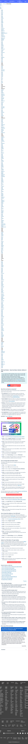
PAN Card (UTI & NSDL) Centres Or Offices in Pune (2, 158)
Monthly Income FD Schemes (21, 714)
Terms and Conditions (15, 738)
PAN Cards (19, 379)
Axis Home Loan (16, 701)
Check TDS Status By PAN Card (2, 250)
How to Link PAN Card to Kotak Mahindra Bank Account (2, 297)
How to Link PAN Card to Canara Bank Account (2, 304)
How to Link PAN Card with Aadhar (8, 568)
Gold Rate (17, 726)
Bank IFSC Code (13, 726)
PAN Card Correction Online (3, 95)
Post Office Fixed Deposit (21, 701)
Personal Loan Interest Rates (12, 709)
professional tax (16, 395)
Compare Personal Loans (12, 691)
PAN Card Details (2, 17)
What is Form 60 (2, 78)
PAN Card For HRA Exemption (7, 578)
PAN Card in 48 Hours (2, 26)
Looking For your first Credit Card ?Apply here (14, 494)
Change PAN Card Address (2, 91)
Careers (5, 737)
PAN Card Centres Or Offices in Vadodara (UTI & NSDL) (2, 200)
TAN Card (2, 367)
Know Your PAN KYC (2, 238)
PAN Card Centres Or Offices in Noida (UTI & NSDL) (2, 191)
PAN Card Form (2, 67)
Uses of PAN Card (9, 416)
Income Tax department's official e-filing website (17, 499)
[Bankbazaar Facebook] (23, 733)
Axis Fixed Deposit (21, 697)
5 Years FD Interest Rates (21, 710)
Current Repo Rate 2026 (16, 713)
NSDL (15, 465)
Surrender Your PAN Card (2, 107)
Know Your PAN (2, 13)
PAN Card (2, 11)
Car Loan (6, 726)
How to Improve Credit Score (6, 704)
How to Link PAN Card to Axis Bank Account (2, 321)
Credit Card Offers (12, 721)
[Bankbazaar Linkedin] (20, 733)
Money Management (23, 721)
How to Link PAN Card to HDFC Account (2, 284)
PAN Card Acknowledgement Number (4, 33)
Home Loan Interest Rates (16, 705)
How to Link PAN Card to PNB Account (2, 290)
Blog (11, 737)
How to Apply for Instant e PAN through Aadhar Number (12, 566)
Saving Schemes (16, 683)
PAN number (13, 516)
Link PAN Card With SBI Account (2, 271)
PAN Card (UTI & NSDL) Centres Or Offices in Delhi (2, 166)
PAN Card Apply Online (2, 21)
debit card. (20, 485)
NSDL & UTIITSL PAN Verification (3, 131)
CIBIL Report (6, 697)
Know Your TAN (2, 355)
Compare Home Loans (16, 691)
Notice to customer (19, 738)
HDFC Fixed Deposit (21, 693)
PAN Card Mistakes (2, 111)
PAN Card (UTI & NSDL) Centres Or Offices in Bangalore (3, 140)
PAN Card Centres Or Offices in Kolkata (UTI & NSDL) (2, 208)
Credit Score (6, 691)
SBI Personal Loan (12, 694)
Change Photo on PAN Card (7, 579)
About (1, 737)
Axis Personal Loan (12, 701)
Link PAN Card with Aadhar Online (2, 264)
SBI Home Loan (16, 694)
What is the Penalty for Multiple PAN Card (9, 576)
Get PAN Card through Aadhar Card (2, 335)
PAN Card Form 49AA (2, 74)
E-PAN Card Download (3, 51)
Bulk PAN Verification (3, 128)
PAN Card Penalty (2, 114)
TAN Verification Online (3, 124)
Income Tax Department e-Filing (14, 518)
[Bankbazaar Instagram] (25, 733)
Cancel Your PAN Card (2, 104)
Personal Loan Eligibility (12, 705)
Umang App (2, 347)
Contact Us (8, 738)
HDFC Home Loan (16, 698)
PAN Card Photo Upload (2, 44)
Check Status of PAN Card (6, 572)
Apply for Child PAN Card (6, 575)
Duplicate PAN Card (2, 58)
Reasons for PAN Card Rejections (3, 99)
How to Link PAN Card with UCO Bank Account (2, 313)
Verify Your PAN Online (2, 121)
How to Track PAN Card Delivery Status (2, 244)
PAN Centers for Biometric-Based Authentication (3, 225)
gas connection (12, 401)
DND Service (23, 738)
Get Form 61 (2, 82)
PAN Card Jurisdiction (3, 36)
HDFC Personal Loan (12, 698)
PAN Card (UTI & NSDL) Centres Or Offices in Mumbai (2, 148)
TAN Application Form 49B (3, 351)
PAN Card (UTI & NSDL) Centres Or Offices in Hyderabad (3, 174)
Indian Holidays (21, 726)
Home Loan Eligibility (16, 709)
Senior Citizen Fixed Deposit (21, 705)
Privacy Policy (26, 738)
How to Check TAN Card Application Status (3, 363)
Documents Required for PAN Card (3, 39)
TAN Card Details (2, 358)
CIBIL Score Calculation (7, 699)
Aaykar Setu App (2, 343)
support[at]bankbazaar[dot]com (9, 733)
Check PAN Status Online (2, 234)
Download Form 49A (3, 70)
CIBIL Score (6, 694)
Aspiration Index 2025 (23, 683)
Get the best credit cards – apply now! (14, 418)
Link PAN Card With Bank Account (2, 277)
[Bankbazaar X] (18, 733)
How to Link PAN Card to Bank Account (9, 569)
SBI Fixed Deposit (21, 691)
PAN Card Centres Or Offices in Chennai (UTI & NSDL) (2, 218)
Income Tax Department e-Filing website (17, 436)
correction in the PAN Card (22, 491)
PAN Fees (2, 61)
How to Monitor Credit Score (6, 708)
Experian (6, 692)
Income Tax (9, 726)
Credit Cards (8, 683)
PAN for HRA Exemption (3, 48)
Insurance (12, 682)
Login (25, 1)
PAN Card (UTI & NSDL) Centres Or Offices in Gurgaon (2, 182)
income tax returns (16, 397)
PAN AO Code (2, 55)
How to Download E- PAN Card (7, 573)
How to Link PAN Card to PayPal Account (2, 328)
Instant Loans (12, 712)
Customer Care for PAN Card (2, 29)
